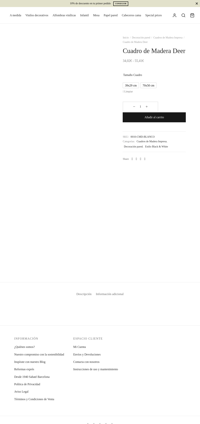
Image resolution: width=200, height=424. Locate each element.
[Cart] (192, 15)
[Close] (196, 3)
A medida (15, 15)
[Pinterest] (148, 158)
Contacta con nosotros (86, 361)
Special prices (153, 15)
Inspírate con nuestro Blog (29, 361)
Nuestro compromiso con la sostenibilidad (39, 354)
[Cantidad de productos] (135, 116)
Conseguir (120, 4)
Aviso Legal (21, 391)
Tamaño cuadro (135, 84)
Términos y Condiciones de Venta (34, 399)
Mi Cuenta (79, 346)
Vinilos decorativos (36, 15)
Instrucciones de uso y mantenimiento (95, 369)
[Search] (183, 15)
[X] (144, 158)
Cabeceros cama (131, 15)
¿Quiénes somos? (24, 346)
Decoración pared (144, 39)
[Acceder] (174, 15)
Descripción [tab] (82, 296)
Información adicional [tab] (111, 296)
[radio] (134, 95)
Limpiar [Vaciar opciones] (131, 101)
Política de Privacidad (27, 384)
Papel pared (111, 15)
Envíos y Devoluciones (87, 354)
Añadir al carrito (166, 116)
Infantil (84, 15)
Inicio (129, 39)
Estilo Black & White (159, 145)
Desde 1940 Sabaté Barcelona (31, 376)
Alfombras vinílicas (64, 15)
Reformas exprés (24, 369)
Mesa (96, 15)
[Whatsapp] (135, 158)
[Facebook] (139, 158)
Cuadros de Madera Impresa (171, 39)
